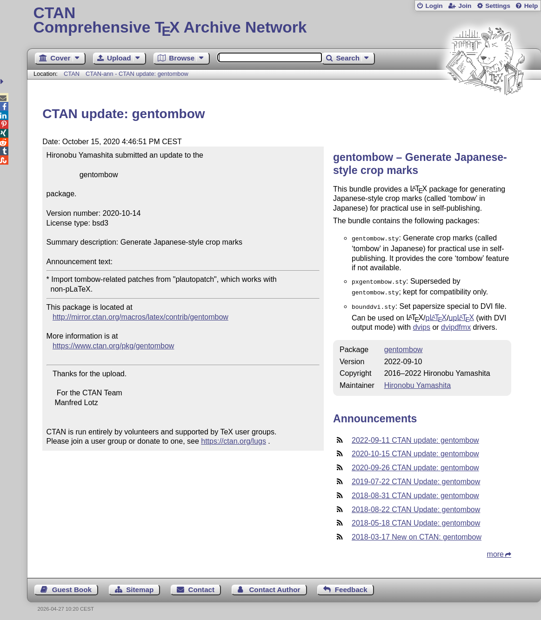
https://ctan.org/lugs (233, 441)
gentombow (403, 346)
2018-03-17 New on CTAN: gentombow (416, 533)
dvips (421, 323)
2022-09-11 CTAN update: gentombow (415, 436)
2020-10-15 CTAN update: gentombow (415, 450)
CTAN (72, 73)
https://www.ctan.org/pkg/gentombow (113, 346)
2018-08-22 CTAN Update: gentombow (416, 506)
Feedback (351, 586)
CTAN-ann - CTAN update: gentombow (137, 73)
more (495, 550)
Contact (201, 586)
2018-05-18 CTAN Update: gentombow (416, 519)
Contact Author (274, 586)
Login (433, 5)
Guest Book (72, 586)
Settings (497, 5)
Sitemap (140, 586)
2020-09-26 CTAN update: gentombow (415, 464)
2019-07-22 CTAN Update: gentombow (416, 478)
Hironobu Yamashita (417, 382)
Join (464, 5)
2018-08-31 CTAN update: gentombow (415, 492)
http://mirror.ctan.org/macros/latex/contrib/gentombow (140, 317)
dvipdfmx (456, 323)
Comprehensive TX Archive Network (283, 21)
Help (531, 5)
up (461, 314)
